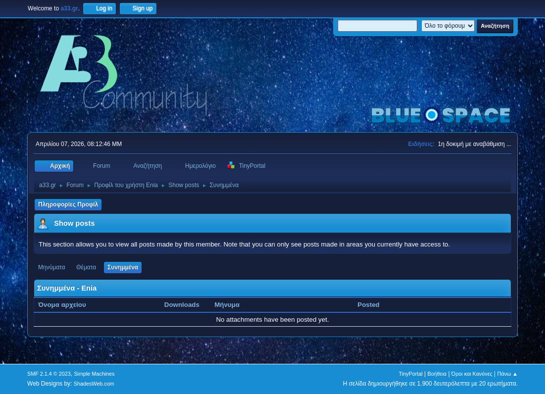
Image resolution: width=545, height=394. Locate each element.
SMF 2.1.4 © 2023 (49, 374)
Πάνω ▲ (507, 374)
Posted (368, 304)
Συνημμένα (122, 267)
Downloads (181, 304)
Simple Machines (94, 374)
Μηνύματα (51, 267)
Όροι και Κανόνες (472, 374)
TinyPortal (411, 374)
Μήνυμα (227, 304)
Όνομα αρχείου (67, 304)
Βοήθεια (436, 374)
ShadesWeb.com (94, 384)
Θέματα (86, 267)
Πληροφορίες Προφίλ (68, 204)
